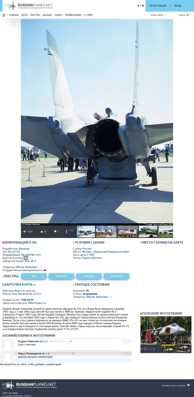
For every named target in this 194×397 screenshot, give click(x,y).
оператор (61, 276)
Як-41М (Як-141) (31, 254)
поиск (58, 15)
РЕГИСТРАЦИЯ (158, 5)
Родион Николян (92, 257)
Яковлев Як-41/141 (29, 293)
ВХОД (177, 5)
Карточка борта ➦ (20, 284)
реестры (35, 15)
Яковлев (24, 248)
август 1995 (87, 254)
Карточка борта (12, 290)
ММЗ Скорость (37, 302)
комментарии (73, 15)
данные (47, 15)
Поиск (184, 15)
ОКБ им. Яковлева (26, 266)
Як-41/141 (14, 251)
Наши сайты (157, 15)
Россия (87, 248)
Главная (14, 15)
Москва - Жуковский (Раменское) (109, 251)
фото (24, 15)
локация (89, 276)
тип (31, 257)
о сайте (88, 15)
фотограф (116, 276)
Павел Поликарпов (29, 353)
